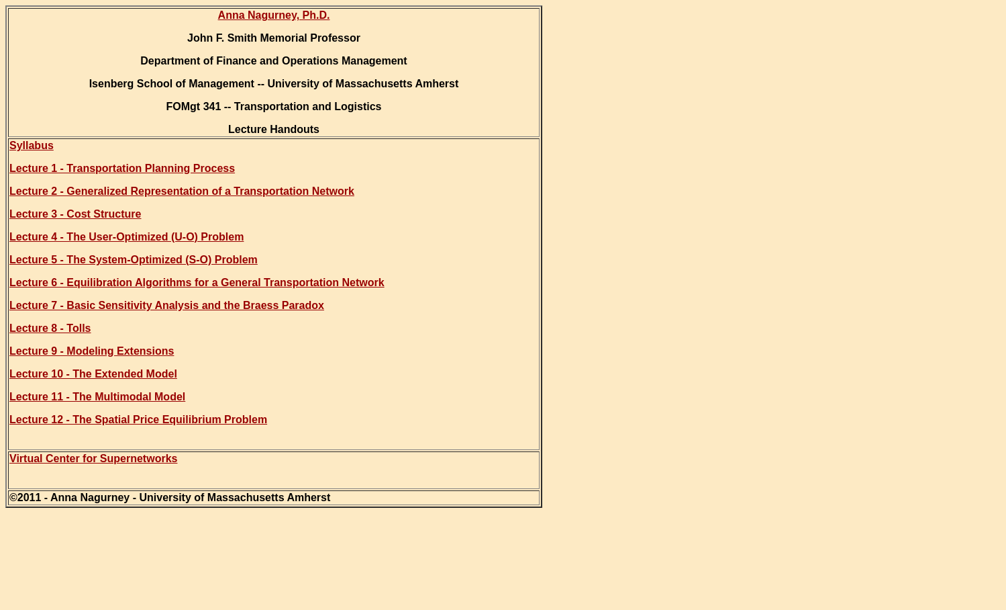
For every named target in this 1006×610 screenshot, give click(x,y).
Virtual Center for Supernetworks (93, 458)
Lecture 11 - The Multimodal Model (97, 396)
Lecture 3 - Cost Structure (75, 214)
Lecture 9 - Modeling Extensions (91, 351)
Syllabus (31, 145)
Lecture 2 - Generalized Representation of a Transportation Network (181, 191)
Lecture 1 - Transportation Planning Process (122, 168)
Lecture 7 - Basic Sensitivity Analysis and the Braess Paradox (166, 305)
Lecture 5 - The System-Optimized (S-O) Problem (133, 259)
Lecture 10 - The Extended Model (93, 374)
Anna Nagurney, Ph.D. (274, 15)
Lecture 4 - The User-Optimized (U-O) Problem (126, 237)
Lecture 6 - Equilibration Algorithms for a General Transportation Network (197, 282)
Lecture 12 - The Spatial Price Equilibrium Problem (138, 419)
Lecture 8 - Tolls (50, 328)
